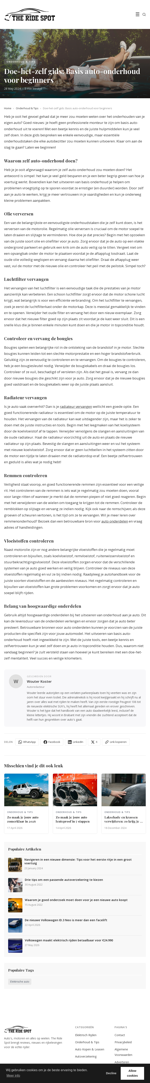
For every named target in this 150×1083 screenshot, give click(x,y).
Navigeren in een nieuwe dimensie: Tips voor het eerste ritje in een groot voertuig (78, 861)
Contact (120, 1035)
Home (7, 108)
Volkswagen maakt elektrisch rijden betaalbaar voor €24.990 (69, 940)
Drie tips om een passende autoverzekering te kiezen (64, 880)
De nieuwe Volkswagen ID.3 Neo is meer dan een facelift (66, 920)
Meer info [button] (13, 1075)
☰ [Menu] (137, 14)
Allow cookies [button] (132, 1073)
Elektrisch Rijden (85, 1035)
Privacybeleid (123, 1042)
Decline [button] (111, 1073)
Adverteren (122, 1062)
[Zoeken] (144, 14)
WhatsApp (27, 742)
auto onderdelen (114, 521)
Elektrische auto (19, 981)
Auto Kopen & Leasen (89, 1049)
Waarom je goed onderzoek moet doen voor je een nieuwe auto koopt (76, 900)
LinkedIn (75, 742)
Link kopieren (116, 742)
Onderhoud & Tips (27, 108)
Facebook (52, 742)
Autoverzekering (86, 1056)
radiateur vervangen (76, 406)
